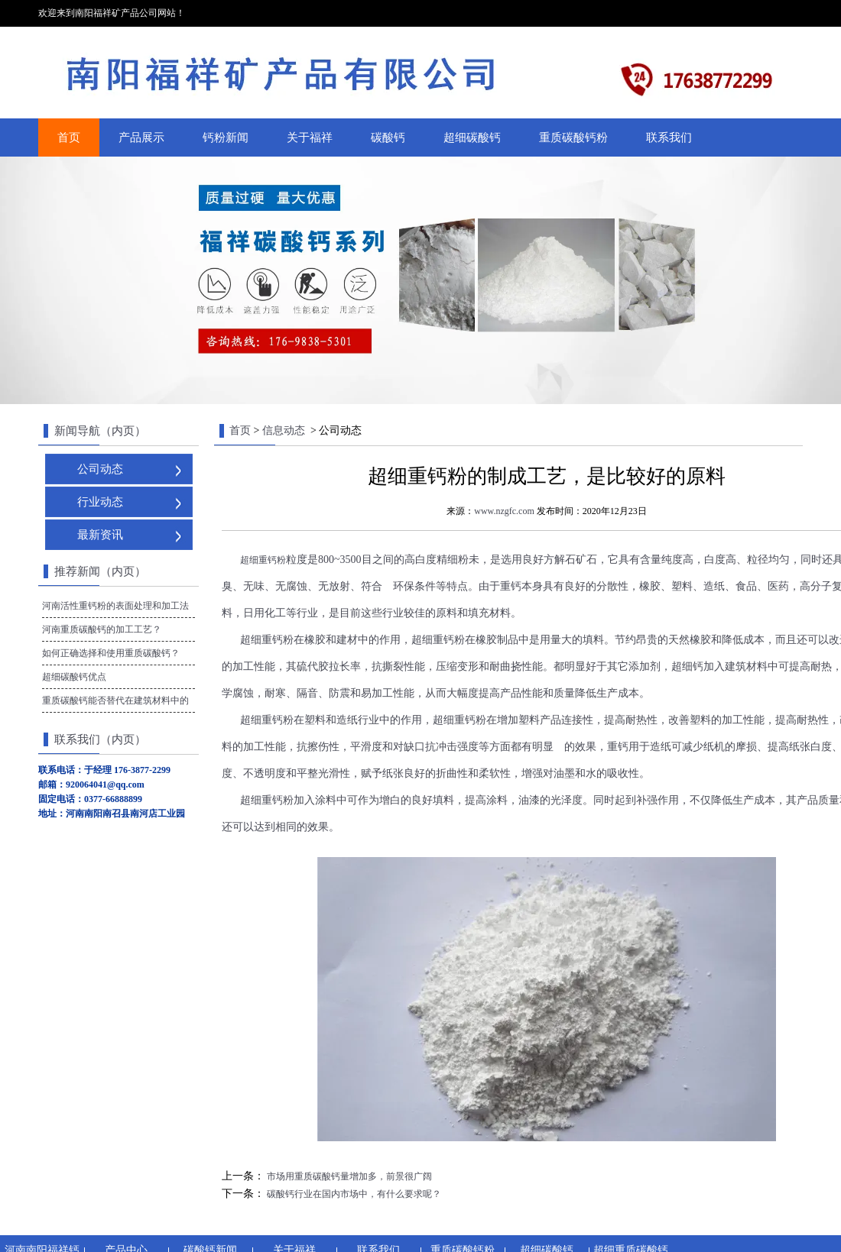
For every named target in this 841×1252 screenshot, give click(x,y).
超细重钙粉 (263, 560)
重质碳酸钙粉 (573, 137)
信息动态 (283, 430)
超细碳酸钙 (472, 137)
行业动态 (100, 502)
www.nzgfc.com (504, 511)
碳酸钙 (388, 137)
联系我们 (669, 137)
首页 (68, 137)
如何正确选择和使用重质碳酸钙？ (111, 653)
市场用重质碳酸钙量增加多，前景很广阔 (348, 1176)
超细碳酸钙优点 (74, 676)
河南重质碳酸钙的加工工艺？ (101, 629)
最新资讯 (100, 535)
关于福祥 (310, 137)
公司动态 (100, 469)
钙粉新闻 (225, 137)
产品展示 (141, 137)
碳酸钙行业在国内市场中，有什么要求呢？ (353, 1194)
